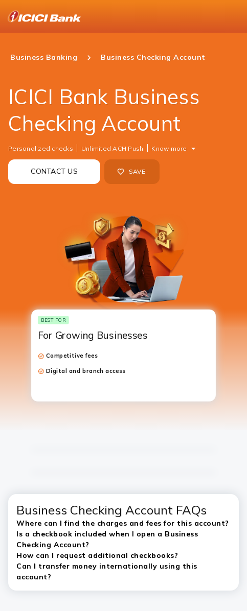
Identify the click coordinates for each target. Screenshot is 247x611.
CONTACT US (54, 171)
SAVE (131, 172)
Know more (169, 148)
